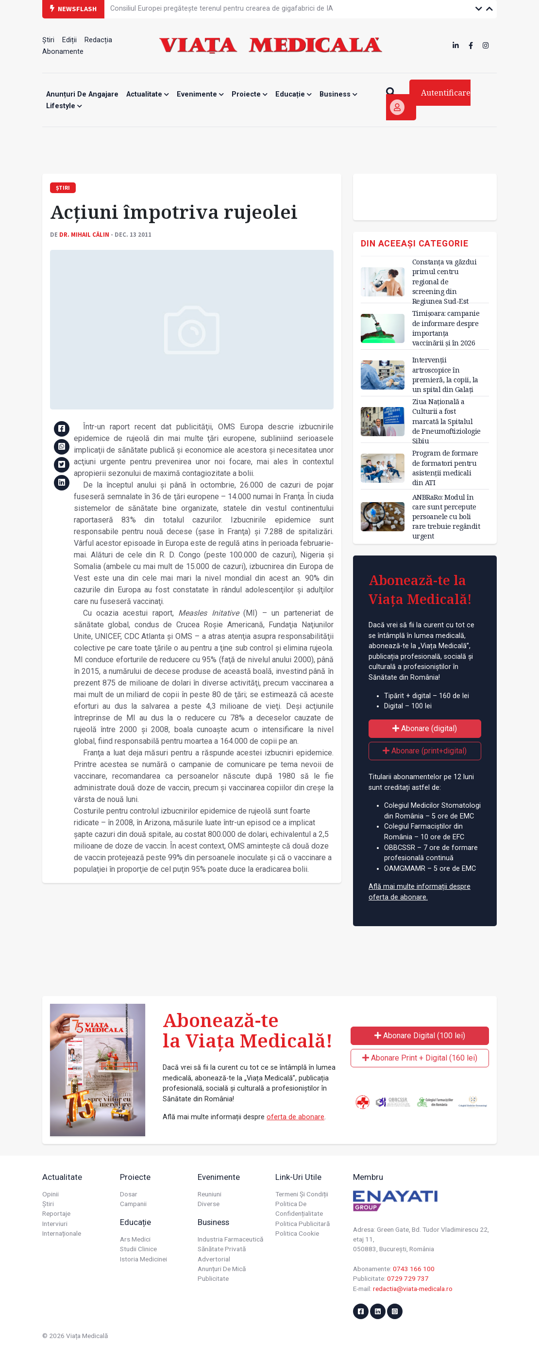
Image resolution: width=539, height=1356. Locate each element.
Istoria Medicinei (143, 1259)
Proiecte (250, 94)
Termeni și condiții (301, 1194)
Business (338, 94)
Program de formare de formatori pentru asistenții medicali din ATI (445, 467)
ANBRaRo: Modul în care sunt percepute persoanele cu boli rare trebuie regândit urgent (446, 516)
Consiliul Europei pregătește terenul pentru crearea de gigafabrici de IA (221, 8)
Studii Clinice (138, 1249)
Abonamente (63, 52)
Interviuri (54, 1223)
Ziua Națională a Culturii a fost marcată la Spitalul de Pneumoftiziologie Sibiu (446, 421)
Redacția (98, 40)
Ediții (69, 40)
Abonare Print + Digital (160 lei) (419, 1057)
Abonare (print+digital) (425, 750)
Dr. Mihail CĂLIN (84, 234)
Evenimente (200, 94)
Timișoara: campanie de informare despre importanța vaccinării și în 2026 (446, 328)
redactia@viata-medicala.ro (413, 1288)
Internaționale (61, 1233)
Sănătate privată (222, 1249)
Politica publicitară (302, 1223)
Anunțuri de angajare (82, 94)
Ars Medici (135, 1239)
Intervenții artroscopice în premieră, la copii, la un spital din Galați (445, 374)
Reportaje (56, 1213)
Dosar (128, 1194)
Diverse (208, 1204)
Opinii (50, 1194)
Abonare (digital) (424, 728)
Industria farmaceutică (230, 1239)
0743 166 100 (414, 1269)
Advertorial (214, 1259)
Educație (293, 94)
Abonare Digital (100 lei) (419, 1035)
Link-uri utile (298, 1177)
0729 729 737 (408, 1278)
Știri (48, 40)
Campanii (133, 1204)
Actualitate (147, 94)
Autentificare (430, 101)
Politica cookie (297, 1233)
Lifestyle (64, 106)
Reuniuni (209, 1194)
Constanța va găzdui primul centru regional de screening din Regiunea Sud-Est (444, 281)
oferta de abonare (295, 1117)
